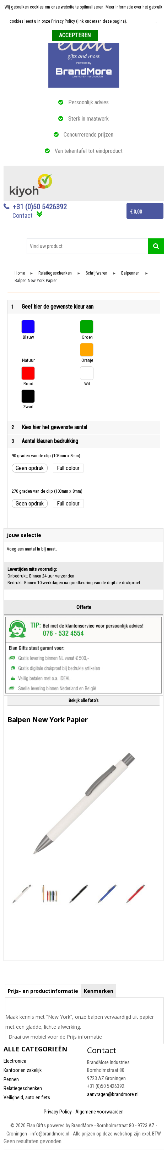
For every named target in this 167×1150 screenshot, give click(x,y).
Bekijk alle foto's (83, 700)
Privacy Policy (58, 1111)
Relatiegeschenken (55, 273)
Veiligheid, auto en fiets (27, 1097)
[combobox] (87, 246)
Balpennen (130, 273)
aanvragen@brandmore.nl (113, 1094)
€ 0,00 (136, 212)
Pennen (11, 1079)
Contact (22, 215)
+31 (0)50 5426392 (40, 207)
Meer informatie (142, 21)
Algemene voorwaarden (99, 1111)
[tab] (43, 990)
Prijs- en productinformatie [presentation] (43, 991)
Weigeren (108, 35)
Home (20, 273)
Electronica (15, 1061)
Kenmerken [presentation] (98, 991)
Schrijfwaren (96, 273)
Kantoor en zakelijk (23, 1070)
